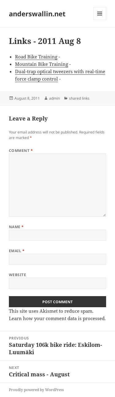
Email (17, 250)
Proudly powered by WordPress (36, 389)
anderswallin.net (37, 13)
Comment (21, 150)
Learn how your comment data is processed (57, 318)
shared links (79, 98)
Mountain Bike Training (41, 64)
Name (16, 226)
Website (17, 274)
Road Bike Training (36, 57)
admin (54, 98)
